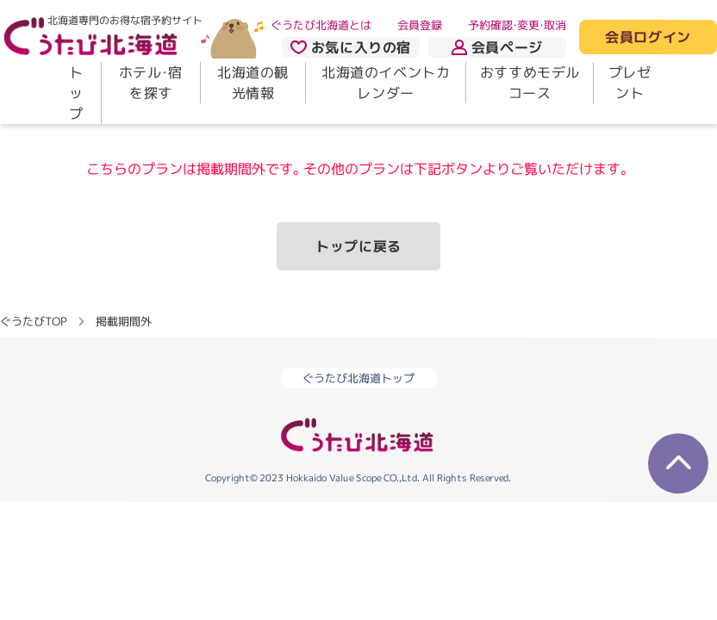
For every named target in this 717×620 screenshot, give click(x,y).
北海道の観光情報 (253, 82)
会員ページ (497, 47)
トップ (76, 93)
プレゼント (630, 82)
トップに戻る (358, 246)
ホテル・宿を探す (151, 82)
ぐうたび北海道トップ (358, 378)
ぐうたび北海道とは (321, 25)
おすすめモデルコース (530, 82)
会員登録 (419, 25)
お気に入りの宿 (350, 47)
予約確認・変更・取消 (517, 25)
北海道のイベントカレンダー (386, 82)
